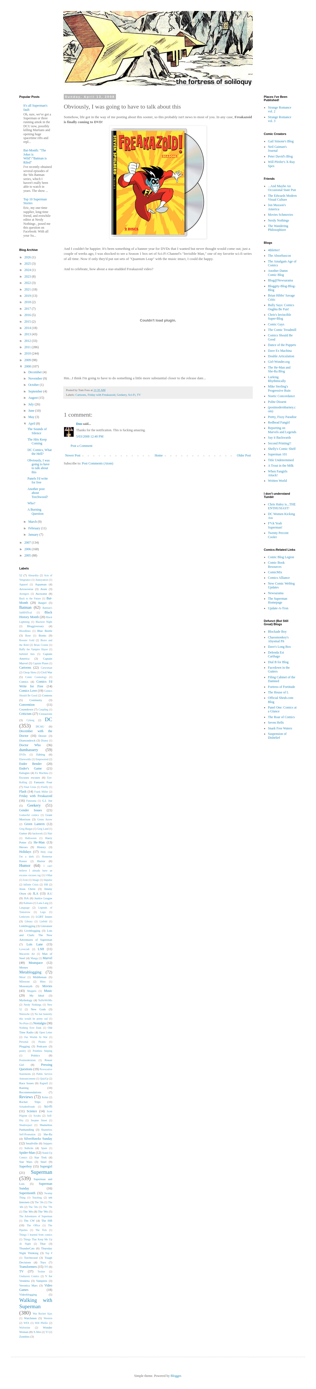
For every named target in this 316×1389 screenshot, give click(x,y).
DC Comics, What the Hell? (39, 452)
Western (48, 1318)
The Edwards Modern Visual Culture (282, 197)
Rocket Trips (29, 1101)
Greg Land (42, 828)
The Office (33, 1225)
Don (79, 424)
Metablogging (30, 972)
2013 (28, 334)
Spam (44, 1148)
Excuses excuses (29, 777)
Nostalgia (39, 1023)
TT (46, 1266)
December (35, 372)
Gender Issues (30, 810)
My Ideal (36, 995)
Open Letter (45, 1032)
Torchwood (31, 1257)
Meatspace (36, 963)
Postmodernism (27, 1060)
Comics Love (28, 691)
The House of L (278, 692)
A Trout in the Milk (280, 465)
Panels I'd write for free (37, 480)
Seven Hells (276, 722)
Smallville (32, 1143)
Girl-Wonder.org (279, 362)
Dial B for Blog (278, 662)
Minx (43, 981)
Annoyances (41, 579)
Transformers (28, 1267)
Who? (31, 503)
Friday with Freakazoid (101, 394)
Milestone (24, 981)
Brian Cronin (41, 644)
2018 (28, 302)
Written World (277, 481)
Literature (46, 926)
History (41, 847)
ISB (46, 884)
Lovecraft (24, 949)
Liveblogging (32, 930)
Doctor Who (30, 745)
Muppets (32, 990)
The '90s (43, 1211)
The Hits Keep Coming (37, 441)
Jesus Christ (27, 888)
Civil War (46, 672)
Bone (28, 635)
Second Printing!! (279, 443)
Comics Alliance (279, 578)
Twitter (41, 1271)
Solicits (28, 1148)
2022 (28, 283)
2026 (28, 257)
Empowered (42, 759)
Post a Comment (81, 446)
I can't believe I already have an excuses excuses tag (35, 870)
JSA (26, 898)
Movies (47, 986)
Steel (43, 1161)
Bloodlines (25, 630)
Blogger (176, 1376)
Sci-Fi (131, 394)
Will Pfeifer (41, 1322)
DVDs (22, 754)
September (35, 391)
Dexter (42, 735)
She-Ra (47, 1134)
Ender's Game (30, 768)
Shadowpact (25, 1125)
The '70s (47, 1206)
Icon (25, 879)
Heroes (23, 847)
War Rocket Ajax (42, 1313)
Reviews (26, 1097)
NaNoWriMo (45, 1000)
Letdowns (24, 916)
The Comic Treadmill (282, 330)
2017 (28, 309)
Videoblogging (28, 1294)
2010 (28, 353)
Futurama (31, 800)
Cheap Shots (29, 672)
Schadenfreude (27, 1106)
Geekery (122, 394)
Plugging (24, 1046)
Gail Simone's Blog (281, 141)
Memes (23, 967)
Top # (48, 1253)
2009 (28, 360)
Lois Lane (34, 944)
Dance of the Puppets (282, 345)
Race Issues (26, 1083)
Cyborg (30, 720)
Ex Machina (41, 772)
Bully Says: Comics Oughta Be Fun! (281, 307)
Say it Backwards (279, 437)
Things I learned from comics (35, 1234)
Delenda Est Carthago (276, 654)
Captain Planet (40, 663)
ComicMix (275, 572)
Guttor (23, 833)
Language (24, 907)
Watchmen (30, 1318)
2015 (28, 321)
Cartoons (80, 394)
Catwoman (46, 667)
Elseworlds (25, 759)
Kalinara (27, 902)
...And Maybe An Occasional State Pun (282, 188)
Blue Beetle (44, 630)
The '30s (39, 1202)
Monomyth (25, 986)
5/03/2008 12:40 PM (89, 436)
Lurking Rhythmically (277, 379)
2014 (28, 328)
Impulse (48, 879)
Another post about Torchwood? (37, 493)
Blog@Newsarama (280, 280)
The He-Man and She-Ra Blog (279, 369)
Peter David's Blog (280, 156)
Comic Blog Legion (281, 557)
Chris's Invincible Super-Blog (279, 316)
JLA (35, 893)
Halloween (31, 838)
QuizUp (44, 1078)
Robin (45, 1097)
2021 (28, 289)
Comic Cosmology (36, 677)
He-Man (39, 842)
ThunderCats (27, 1248)
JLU (49, 893)
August (33, 398)
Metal (22, 977)
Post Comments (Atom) (97, 463)
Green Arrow (44, 819)
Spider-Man (27, 1153)
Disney (44, 740)
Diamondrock (27, 740)
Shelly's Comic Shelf (282, 449)
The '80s (28, 1211)
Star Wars (25, 1161)
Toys (43, 1262)
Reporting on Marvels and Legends (282, 430)
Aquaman (40, 584)
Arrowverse (26, 589)
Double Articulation (281, 356)
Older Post (244, 455)
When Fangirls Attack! (277, 473)
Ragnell (44, 1083)
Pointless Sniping (42, 1050)
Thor (43, 1243)
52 (20, 575)
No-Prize (24, 1023)
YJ (47, 1331)
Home (159, 455)
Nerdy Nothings (32, 1004)
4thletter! (274, 250)
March (33, 522)
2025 (28, 263)
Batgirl (42, 602)
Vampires (41, 1280)
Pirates (42, 1041)
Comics (23, 681)
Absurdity (33, 575)
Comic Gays (276, 324)
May (31, 417)
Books (42, 635)
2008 (28, 366)
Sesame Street (39, 1120)
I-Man (49, 875)
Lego (43, 912)
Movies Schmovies (280, 215)
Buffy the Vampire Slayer (33, 649)
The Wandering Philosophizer (278, 228)
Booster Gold (26, 640)
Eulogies (24, 772)
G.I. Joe (47, 800)
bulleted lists (27, 653)
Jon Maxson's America (277, 207)
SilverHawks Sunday (38, 1139)
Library (29, 921)
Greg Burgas (26, 828)
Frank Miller (41, 791)
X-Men (37, 1331)
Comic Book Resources (276, 564)
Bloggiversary (35, 626)
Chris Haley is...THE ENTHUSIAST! (282, 506)
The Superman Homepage (277, 600)
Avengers (24, 593)
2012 (28, 341)
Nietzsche (24, 1014)
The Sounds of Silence (37, 431)
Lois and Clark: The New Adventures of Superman (35, 935)
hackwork (37, 833)
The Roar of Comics (281, 717)
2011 (28, 347)
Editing (40, 754)
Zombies (24, 1336)
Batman (25, 607)
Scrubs (37, 1115)
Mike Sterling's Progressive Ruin (279, 388)
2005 (28, 555)
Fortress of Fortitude (281, 687)
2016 (28, 315)
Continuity (35, 700)
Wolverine (24, 1327)
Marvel (47, 958)
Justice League (43, 898)
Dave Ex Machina (280, 351)
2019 (28, 296)
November (35, 378)
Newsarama (276, 593)
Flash (22, 791)
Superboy (25, 1166)
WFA (26, 1322)
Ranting (24, 1087)
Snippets (47, 1143)
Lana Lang (42, 902)
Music (48, 991)
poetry (22, 1050)
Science (32, 1111)
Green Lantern (34, 824)
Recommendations (30, 1092)
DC (48, 719)
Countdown (26, 709)
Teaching (37, 1197)
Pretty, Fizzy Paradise (282, 417)
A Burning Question (35, 511)
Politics (35, 1055)
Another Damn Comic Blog (278, 272)
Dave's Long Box (279, 647)
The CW (29, 1220)
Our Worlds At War (35, 1037)
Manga (34, 958)
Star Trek (40, 1157)
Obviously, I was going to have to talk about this (38, 466)
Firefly (44, 786)
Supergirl (46, 1166)
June (31, 411)
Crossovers (45, 713)
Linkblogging (27, 926)
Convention (27, 705)
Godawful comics (29, 815)
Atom (43, 589)
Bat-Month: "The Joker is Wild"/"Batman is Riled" (35, 156)
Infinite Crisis (30, 884)
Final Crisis (30, 786)
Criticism (25, 714)
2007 (28, 542)
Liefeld (43, 921)
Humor (25, 865)
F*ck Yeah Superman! (275, 525)
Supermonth (27, 1193)
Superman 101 (277, 454)
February (34, 528)
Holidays (25, 852)
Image (35, 879)
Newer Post (73, 455)
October (34, 385)
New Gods (38, 1009)
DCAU (40, 726)
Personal (23, 1041)
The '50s (33, 1206)
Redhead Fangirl (279, 422)
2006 (28, 549)
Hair (50, 833)
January (33, 534)
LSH (41, 949)
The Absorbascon (279, 256)
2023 (28, 276)
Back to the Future (30, 598)
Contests (47, 695)
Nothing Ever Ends (30, 1027)
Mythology (25, 1000)
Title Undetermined (281, 460)
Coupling (43, 709)
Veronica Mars (28, 1285)
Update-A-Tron (278, 608)
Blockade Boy (277, 631)
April (32, 423)
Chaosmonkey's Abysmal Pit (278, 639)
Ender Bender (30, 764)
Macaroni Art (27, 953)
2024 (28, 270)
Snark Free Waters (280, 728)
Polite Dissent (277, 402)
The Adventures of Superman (35, 1216)
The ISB (46, 1220)
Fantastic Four (43, 782)
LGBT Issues (44, 916)
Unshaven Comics (29, 1276)
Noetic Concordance (281, 396)
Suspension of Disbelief (277, 736)
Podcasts (42, 1046)
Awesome (41, 593)
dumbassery (28, 750)
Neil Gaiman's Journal (277, 149)
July (31, 404)
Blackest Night (44, 621)
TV (139, 394)
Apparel (23, 584)
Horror (41, 861)
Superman (41, 1172)
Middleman (39, 977)
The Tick (41, 1230)
